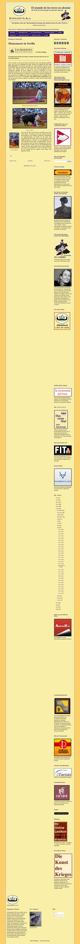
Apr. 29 (60, 531)
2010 (57, 607)
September (60, 517)
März (58, 595)
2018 (57, 498)
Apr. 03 (60, 588)
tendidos (40, 66)
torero (26, 62)
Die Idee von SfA (36, 35)
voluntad (10, 76)
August (59, 519)
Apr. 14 (60, 563)
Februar (59, 598)
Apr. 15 (60, 561)
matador (45, 75)
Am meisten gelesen (36, 32)
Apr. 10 (60, 574)
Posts (56, 913)
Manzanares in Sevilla (21, 43)
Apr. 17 (60, 557)
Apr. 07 (60, 580)
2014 (57, 506)
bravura (47, 72)
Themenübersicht (23, 32)
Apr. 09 (60, 576)
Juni (58, 523)
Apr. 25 (60, 540)
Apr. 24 (60, 542)
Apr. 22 (60, 546)
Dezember (59, 510)
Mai (58, 525)
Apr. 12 (60, 569)
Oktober (59, 514)
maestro (13, 75)
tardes (26, 134)
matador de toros (43, 64)
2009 (57, 609)
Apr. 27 (60, 536)
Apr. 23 (60, 544)
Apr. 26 (60, 538)
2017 (57, 500)
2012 (57, 602)
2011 (57, 605)
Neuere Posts (13, 160)
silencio (27, 73)
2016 (57, 502)
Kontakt (46, 35)
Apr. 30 (60, 529)
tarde (29, 67)
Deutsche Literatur (49, 32)
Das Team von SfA (24, 35)
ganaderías (43, 69)
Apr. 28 (60, 533)
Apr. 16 (60, 559)
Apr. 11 (60, 571)
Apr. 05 (60, 584)
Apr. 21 (60, 548)
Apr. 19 (60, 553)
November (59, 512)
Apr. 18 (60, 555)
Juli (58, 521)
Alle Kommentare (58, 916)
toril (16, 78)
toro (19, 76)
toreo (9, 73)
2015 (57, 504)
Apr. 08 (60, 578)
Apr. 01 (60, 593)
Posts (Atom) (33, 165)
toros (32, 62)
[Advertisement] (63, 357)
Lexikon (60, 32)
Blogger (48, 940)
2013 (57, 508)
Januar (59, 600)
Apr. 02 (60, 591)
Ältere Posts (47, 160)
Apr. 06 (60, 582)
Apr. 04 (60, 586)
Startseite (12, 32)
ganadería (27, 76)
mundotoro (11, 72)
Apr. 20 (60, 551)
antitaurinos (46, 140)
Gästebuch (13, 35)
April (58, 527)
